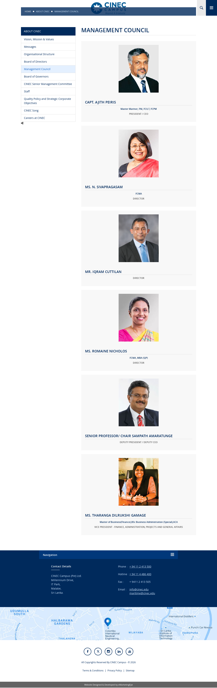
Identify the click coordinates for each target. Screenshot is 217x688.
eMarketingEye (125, 685)
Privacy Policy (115, 671)
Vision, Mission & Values (39, 39)
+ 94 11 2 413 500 (140, 566)
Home (28, 11)
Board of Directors (35, 61)
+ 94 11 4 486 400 (140, 574)
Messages (30, 46)
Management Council (37, 69)
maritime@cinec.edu (142, 593)
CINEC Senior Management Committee (48, 84)
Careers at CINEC (34, 118)
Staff (27, 91)
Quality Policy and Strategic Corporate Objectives (47, 101)
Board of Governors (36, 76)
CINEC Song (31, 110)
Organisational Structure (39, 54)
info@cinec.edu (139, 589)
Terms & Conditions (93, 671)
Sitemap (130, 671)
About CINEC (43, 11)
